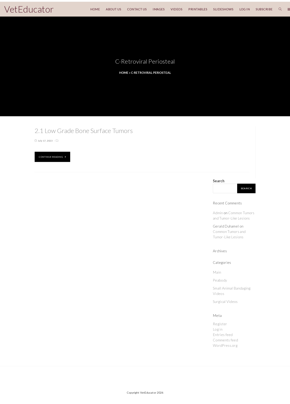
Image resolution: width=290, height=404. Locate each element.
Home (123, 72)
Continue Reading (52, 157)
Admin (218, 213)
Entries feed (223, 334)
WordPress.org (225, 345)
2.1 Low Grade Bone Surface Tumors (83, 130)
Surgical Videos (225, 301)
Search (218, 181)
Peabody (220, 280)
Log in (217, 329)
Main (217, 272)
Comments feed (225, 340)
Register (220, 324)
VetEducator (29, 9)
